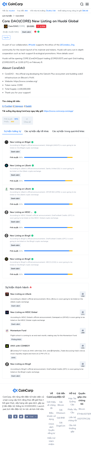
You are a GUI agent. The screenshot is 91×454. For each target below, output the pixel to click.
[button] (31, 417)
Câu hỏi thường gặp (72, 428)
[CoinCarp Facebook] (15, 416)
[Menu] (87, 4)
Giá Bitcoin (61, 403)
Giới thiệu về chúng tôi (51, 405)
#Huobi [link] (31, 44)
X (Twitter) (7, 106)
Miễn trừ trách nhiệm (51, 441)
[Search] (81, 4)
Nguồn (6, 37)
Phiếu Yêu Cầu (72, 411)
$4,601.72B (51, 11)
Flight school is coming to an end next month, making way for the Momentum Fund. (43, 335)
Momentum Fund (18, 330)
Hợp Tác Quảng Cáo (72, 401)
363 (26, 11)
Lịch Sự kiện (7, 16)
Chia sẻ (27, 120)
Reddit (28, 106)
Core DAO (20, 16)
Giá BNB (61, 417)
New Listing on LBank (20, 294)
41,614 (12, 11)
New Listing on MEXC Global (24, 312)
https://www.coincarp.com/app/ (58, 111)
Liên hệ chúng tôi (72, 419)
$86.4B (85, 11)
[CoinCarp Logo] (13, 4)
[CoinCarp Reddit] (21, 416)
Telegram (18, 106)
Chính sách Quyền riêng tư (51, 429)
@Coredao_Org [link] (67, 44)
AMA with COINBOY (20, 346)
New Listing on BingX (20, 364)
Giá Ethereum (60, 411)
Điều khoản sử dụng (51, 416)
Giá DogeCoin (60, 424)
